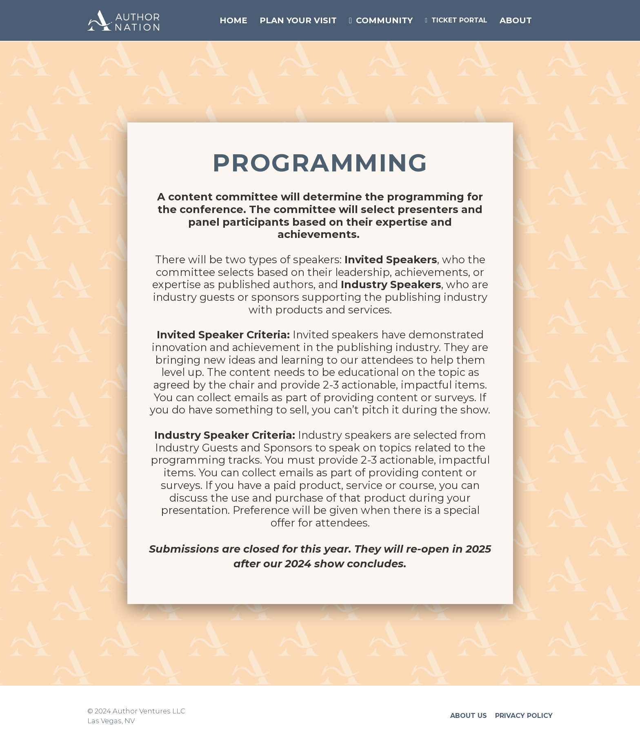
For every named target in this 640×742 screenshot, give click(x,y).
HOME (233, 20)
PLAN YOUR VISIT (298, 20)
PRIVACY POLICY (524, 716)
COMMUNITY (381, 20)
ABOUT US (468, 716)
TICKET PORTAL (456, 20)
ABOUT (516, 20)
